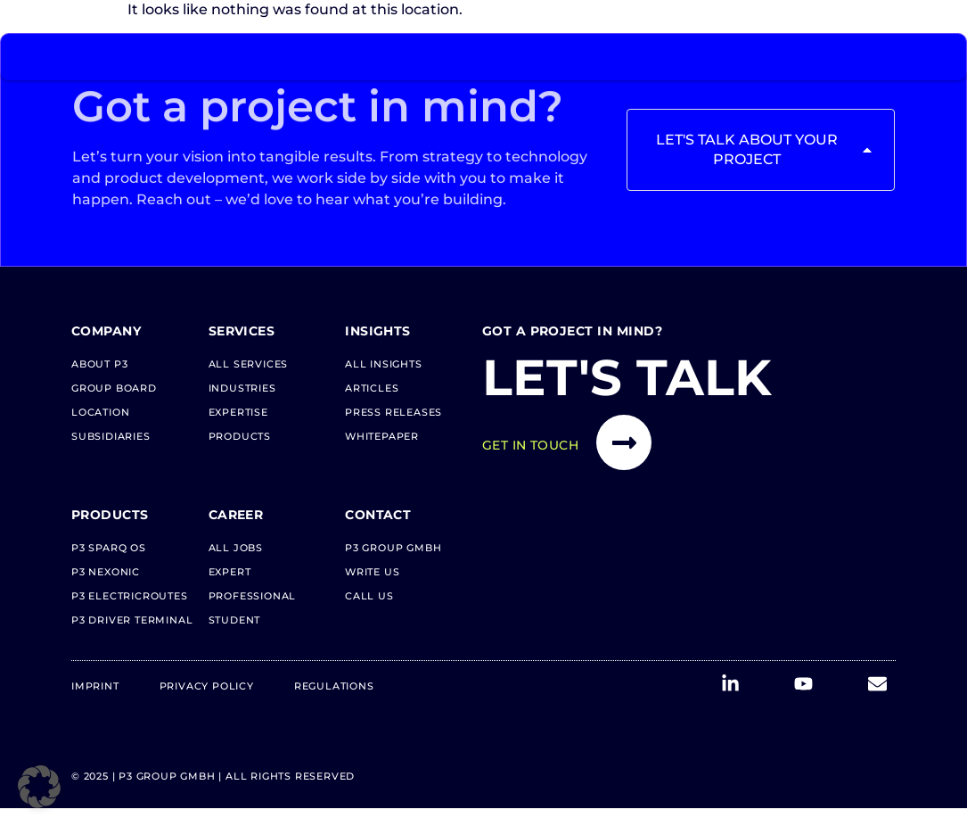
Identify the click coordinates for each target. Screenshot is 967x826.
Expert (230, 572)
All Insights (383, 364)
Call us (369, 596)
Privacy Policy (207, 686)
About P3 (99, 364)
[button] (39, 787)
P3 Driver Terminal (132, 620)
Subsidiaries (111, 436)
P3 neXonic (105, 572)
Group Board (114, 388)
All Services (249, 364)
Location (100, 412)
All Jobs (236, 547)
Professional (253, 596)
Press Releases (393, 412)
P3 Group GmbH (393, 547)
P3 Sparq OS (108, 547)
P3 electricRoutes (129, 596)
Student (235, 620)
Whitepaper (382, 436)
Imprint (95, 686)
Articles (371, 388)
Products (240, 436)
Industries (242, 388)
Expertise (238, 412)
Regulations (334, 686)
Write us (372, 572)
